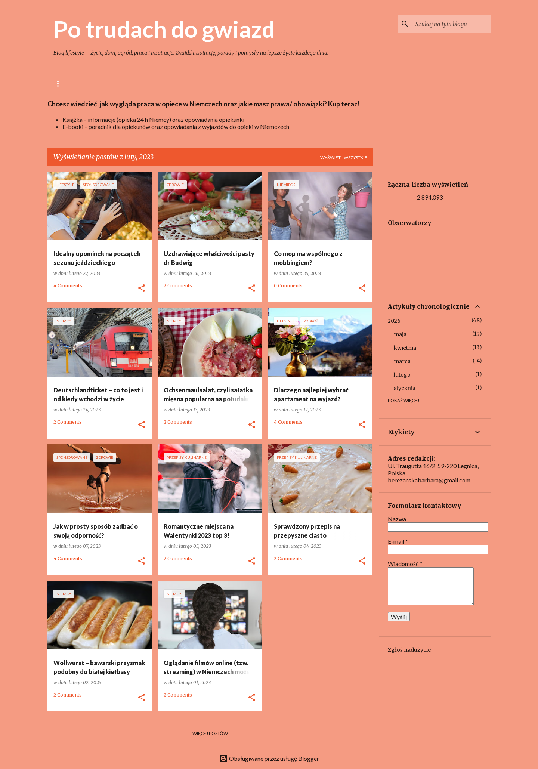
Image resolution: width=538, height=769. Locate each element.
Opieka (279, 83)
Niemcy (313, 83)
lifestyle (102, 83)
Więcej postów (210, 733)
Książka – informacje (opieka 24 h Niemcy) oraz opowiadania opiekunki (153, 119)
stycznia (404, 388)
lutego (402, 374)
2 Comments (178, 285)
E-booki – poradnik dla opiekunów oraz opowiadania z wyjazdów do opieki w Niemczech (175, 126)
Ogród (212, 83)
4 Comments (67, 285)
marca (402, 361)
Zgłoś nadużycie (409, 649)
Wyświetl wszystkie (343, 157)
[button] (141, 288)
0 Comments (288, 285)
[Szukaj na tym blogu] (451, 24)
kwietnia (405, 348)
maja (400, 334)
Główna (64, 83)
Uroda (246, 83)
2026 (394, 321)
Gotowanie (145, 83)
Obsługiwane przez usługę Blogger (269, 758)
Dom (182, 83)
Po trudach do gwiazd (164, 29)
